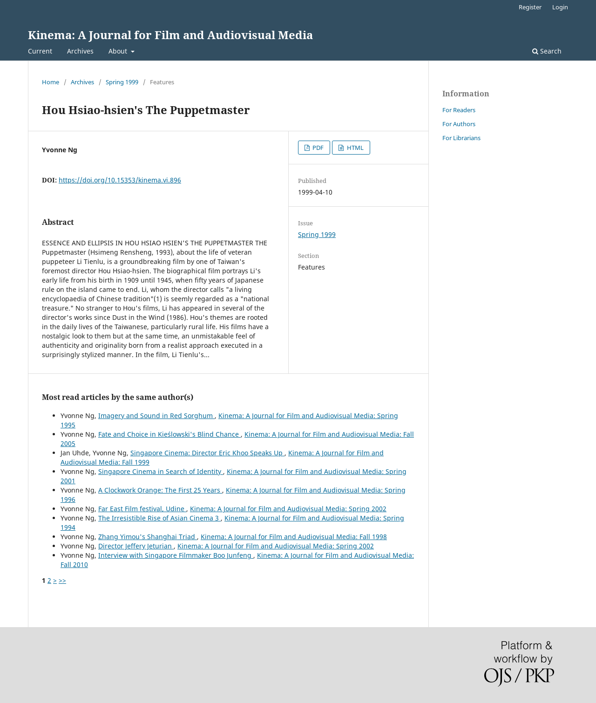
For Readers (458, 110)
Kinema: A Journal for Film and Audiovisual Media (170, 34)
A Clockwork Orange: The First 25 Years (160, 490)
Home (50, 82)
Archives (80, 51)
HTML (354, 147)
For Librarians (461, 138)
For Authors (458, 124)
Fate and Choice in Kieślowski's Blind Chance (169, 434)
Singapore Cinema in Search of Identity (160, 471)
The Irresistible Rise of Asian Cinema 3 (159, 518)
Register (530, 7)
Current (40, 51)
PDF (317, 147)
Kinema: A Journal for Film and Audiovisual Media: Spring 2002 (288, 508)
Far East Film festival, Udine (142, 508)
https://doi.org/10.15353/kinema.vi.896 (120, 180)
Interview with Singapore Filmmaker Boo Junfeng (175, 555)
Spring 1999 (122, 82)
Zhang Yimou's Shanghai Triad (147, 536)
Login (560, 7)
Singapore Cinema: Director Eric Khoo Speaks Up (207, 452)
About (118, 51)
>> (62, 580)
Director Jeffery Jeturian (136, 545)
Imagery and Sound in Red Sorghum (156, 415)
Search (547, 51)
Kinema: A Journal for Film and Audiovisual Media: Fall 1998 (294, 536)
